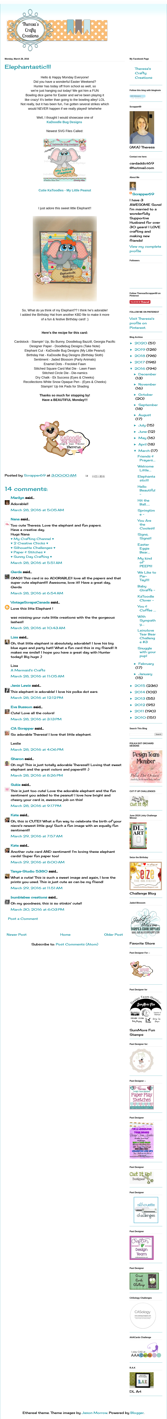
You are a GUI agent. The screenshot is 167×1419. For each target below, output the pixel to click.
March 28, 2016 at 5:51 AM (36, 563)
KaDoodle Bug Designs (64, 122)
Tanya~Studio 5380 (29, 871)
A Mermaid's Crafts (28, 670)
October (145, 395)
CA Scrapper (22, 728)
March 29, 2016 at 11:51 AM (37, 888)
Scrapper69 (143, 194)
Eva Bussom (21, 707)
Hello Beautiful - (146, 490)
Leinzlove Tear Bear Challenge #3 (147, 636)
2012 (140, 705)
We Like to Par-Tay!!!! (147, 576)
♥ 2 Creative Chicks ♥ (29, 543)
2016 (140, 369)
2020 (141, 343)
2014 (140, 692)
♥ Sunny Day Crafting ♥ (31, 557)
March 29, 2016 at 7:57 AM (37, 836)
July (142, 425)
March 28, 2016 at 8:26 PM (37, 775)
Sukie (15, 785)
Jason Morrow (94, 1413)
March (144, 451)
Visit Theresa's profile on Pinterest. (142, 323)
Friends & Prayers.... (147, 458)
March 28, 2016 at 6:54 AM (37, 593)
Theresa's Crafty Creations (143, 73)
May (142, 438)
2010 (141, 717)
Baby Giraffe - (146, 588)
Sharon (17, 759)
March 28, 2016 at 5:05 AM (37, 510)
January (145, 674)
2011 (140, 711)
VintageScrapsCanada (30, 602)
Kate (15, 815)
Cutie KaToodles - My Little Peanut (65, 190)
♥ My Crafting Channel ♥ (32, 539)
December (147, 374)
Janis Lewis (21, 686)
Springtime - (146, 512)
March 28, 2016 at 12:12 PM (37, 698)
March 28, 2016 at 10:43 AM (38, 628)
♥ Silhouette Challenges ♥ (33, 548)
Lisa (14, 637)
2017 (140, 362)
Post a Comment (23, 919)
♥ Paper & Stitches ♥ (28, 552)
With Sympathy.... (147, 620)
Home (65, 934)
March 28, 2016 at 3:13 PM (36, 719)
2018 (140, 356)
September (148, 405)
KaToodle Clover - (146, 598)
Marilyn (17, 498)
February (146, 664)
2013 (140, 698)
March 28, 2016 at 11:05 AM (37, 676)
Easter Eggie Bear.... (144, 548)
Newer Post (17, 934)
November (147, 384)
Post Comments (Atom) (77, 944)
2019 (140, 349)
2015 (140, 686)
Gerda (16, 572)
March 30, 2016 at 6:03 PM (37, 909)
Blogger (137, 1413)
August (144, 415)
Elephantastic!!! (146, 478)
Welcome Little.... (146, 468)
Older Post (113, 934)
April (143, 444)
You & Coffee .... (147, 608)
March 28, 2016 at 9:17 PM (36, 806)
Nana (15, 519)
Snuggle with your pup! (147, 652)
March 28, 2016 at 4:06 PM (37, 749)
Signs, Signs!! (145, 536)
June (143, 432)
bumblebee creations (29, 897)
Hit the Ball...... (144, 502)
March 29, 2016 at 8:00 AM (38, 862)
